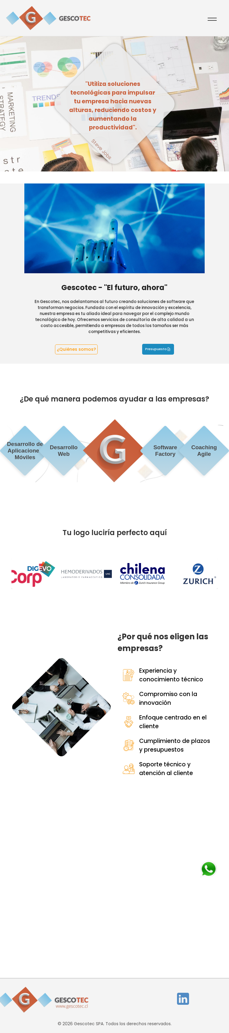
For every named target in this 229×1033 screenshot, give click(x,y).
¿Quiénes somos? (76, 349)
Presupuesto (156, 349)
